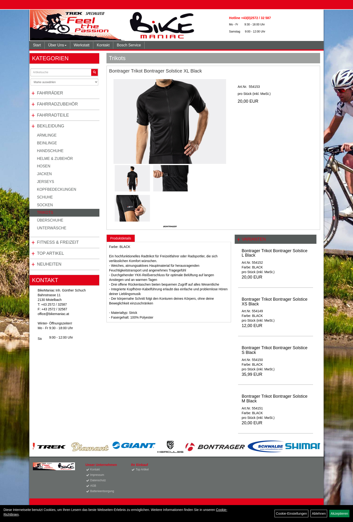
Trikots (45, 212)
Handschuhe (50, 151)
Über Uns (57, 45)
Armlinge (47, 135)
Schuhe (45, 197)
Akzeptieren (339, 513)
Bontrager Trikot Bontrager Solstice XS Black (274, 301)
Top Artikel (50, 253)
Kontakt (103, 45)
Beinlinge (47, 143)
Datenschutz (98, 480)
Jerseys (45, 182)
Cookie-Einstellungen (291, 513)
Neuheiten (49, 264)
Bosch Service (129, 45)
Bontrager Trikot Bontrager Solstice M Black (274, 398)
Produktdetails (120, 238)
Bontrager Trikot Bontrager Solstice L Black (274, 253)
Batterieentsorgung (102, 491)
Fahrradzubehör (57, 104)
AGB (93, 485)
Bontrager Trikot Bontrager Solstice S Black (274, 350)
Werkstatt (82, 45)
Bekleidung (50, 126)
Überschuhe (50, 220)
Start (37, 45)
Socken (45, 205)
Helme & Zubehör (55, 159)
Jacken (44, 174)
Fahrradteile (53, 115)
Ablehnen (319, 513)
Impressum (97, 475)
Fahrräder (50, 93)
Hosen (43, 166)
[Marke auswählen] (64, 82)
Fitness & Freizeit (58, 242)
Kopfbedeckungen (56, 189)
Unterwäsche (51, 228)
